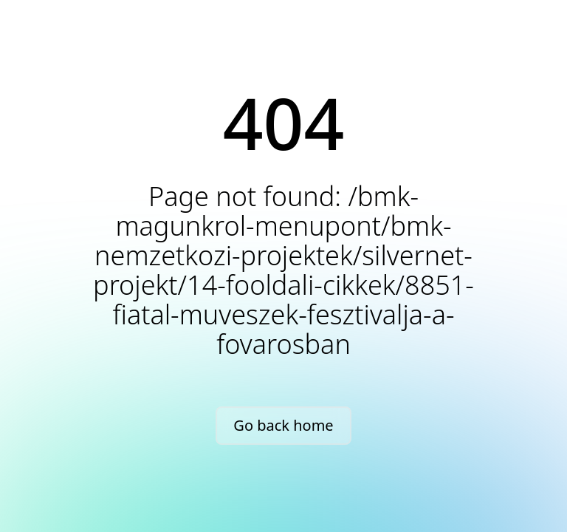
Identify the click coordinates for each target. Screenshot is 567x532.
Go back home (283, 425)
